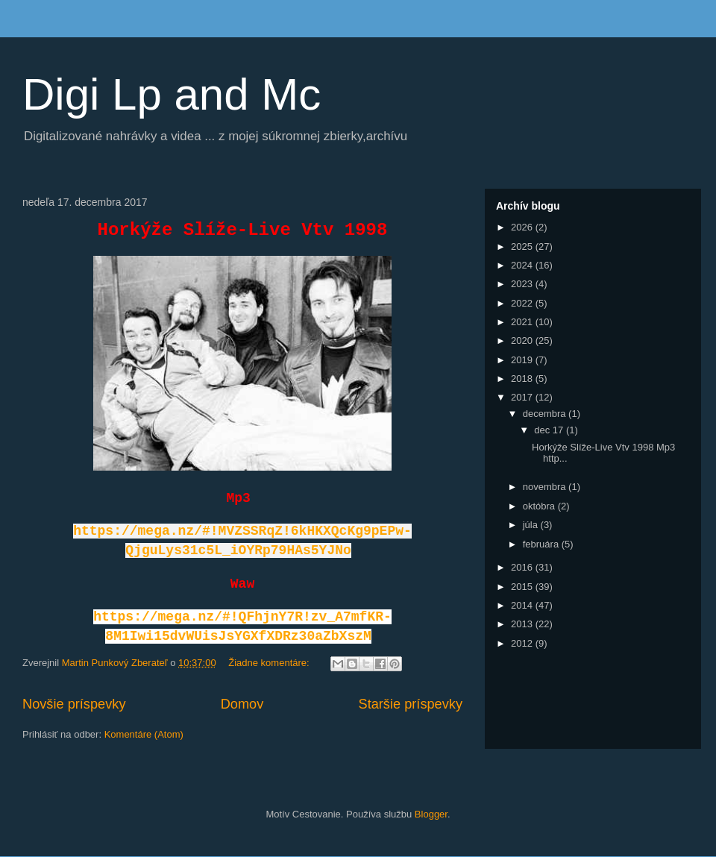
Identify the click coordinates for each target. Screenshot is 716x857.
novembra (545, 486)
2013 (523, 624)
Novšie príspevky (73, 704)
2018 (523, 378)
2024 (523, 265)
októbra (540, 506)
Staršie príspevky (411, 704)
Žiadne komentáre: (270, 662)
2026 (523, 227)
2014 (523, 605)
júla (532, 524)
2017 (523, 397)
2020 (523, 340)
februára (542, 544)
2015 (523, 586)
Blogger (431, 814)
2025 (523, 246)
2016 (523, 567)
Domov (242, 704)
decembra (545, 413)
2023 (523, 283)
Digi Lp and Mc (171, 94)
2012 (523, 643)
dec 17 (550, 430)
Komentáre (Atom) (143, 734)
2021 (523, 321)
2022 (523, 303)
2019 (523, 359)
